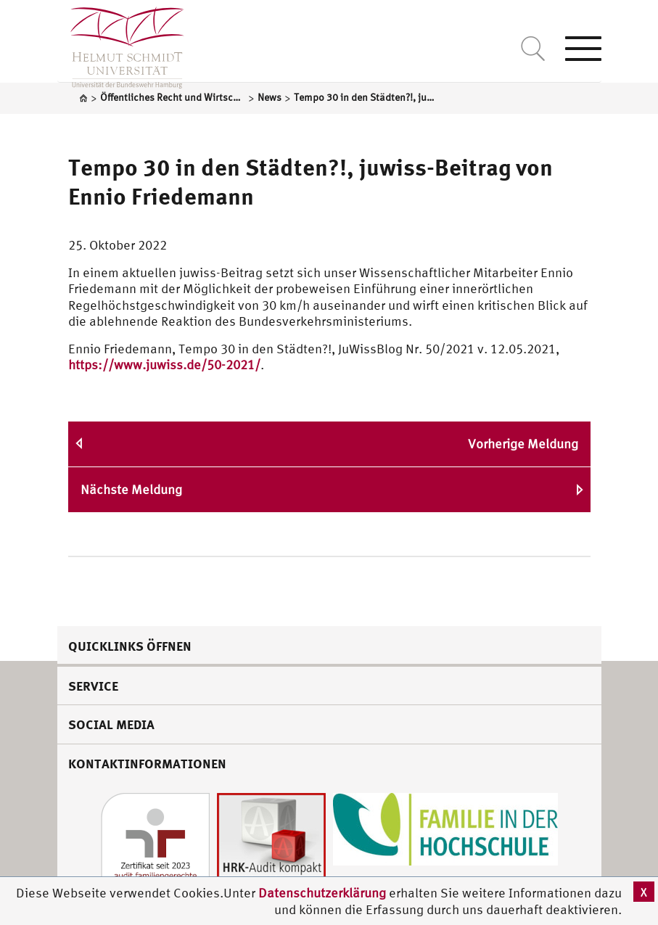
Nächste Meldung (131, 489)
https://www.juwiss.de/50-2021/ (164, 364)
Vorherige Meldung (523, 443)
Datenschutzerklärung (322, 892)
